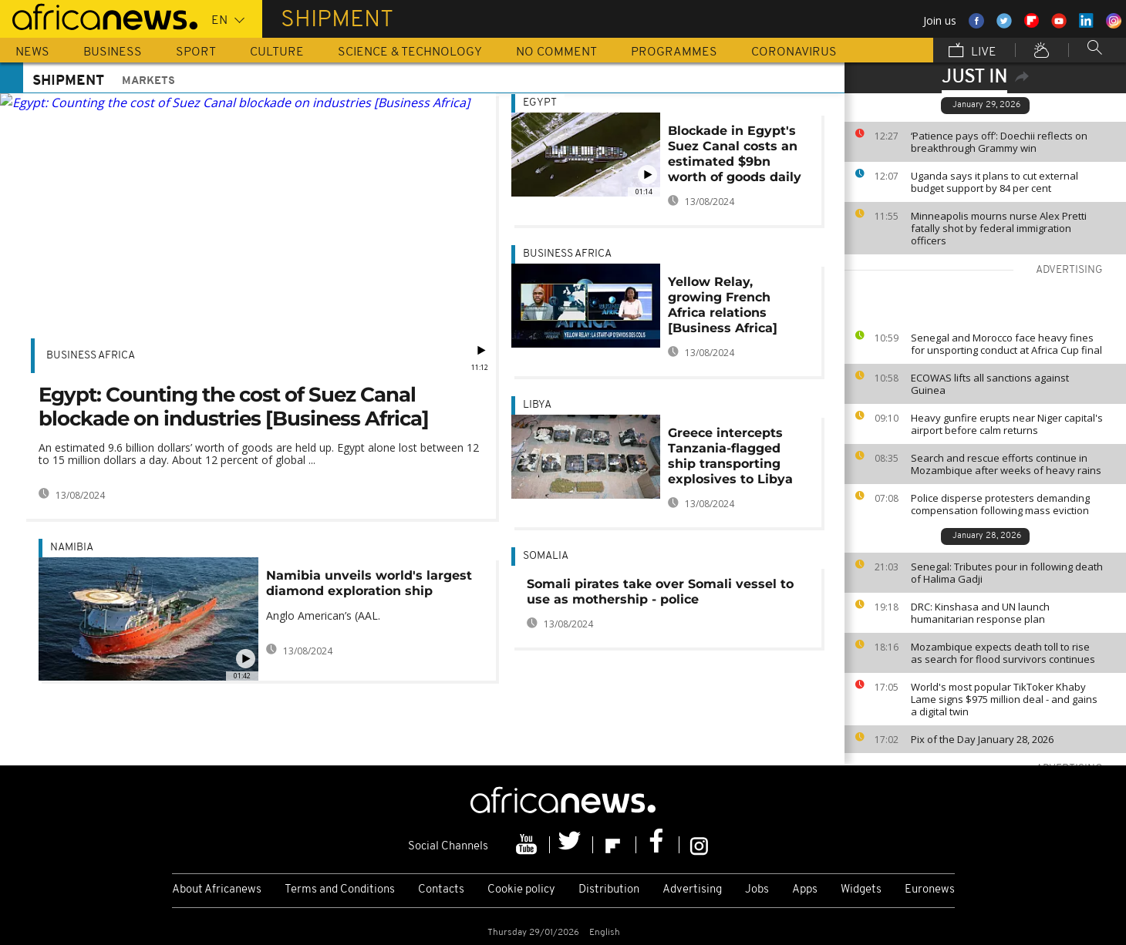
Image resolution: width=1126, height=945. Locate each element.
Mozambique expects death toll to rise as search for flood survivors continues (1003, 653)
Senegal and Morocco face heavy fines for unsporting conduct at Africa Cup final (1006, 343)
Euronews (930, 890)
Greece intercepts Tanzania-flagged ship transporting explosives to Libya (730, 455)
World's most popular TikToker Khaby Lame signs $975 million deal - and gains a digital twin (1004, 699)
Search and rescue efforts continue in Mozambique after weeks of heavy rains (1006, 464)
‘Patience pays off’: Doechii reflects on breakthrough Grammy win (999, 141)
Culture (277, 52)
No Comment (556, 52)
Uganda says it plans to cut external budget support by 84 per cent (994, 182)
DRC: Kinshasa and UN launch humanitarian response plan (980, 612)
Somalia (545, 556)
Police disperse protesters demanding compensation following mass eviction (1000, 504)
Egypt (540, 103)
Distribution (608, 890)
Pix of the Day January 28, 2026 (982, 739)
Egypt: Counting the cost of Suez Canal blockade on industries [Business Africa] (234, 406)
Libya (537, 405)
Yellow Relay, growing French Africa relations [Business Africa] (722, 304)
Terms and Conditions (340, 890)
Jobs (757, 890)
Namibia (71, 547)
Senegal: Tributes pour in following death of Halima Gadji (1007, 572)
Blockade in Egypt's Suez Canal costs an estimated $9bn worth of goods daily (734, 153)
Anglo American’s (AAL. (323, 615)
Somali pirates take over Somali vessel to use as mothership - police (660, 592)
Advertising (692, 890)
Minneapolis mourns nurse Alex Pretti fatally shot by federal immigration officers (999, 228)
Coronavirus (794, 52)
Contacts (441, 890)
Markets (148, 81)
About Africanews (216, 890)
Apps (805, 890)
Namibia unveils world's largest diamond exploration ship (369, 583)
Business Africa (90, 356)
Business (112, 52)
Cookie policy (521, 890)
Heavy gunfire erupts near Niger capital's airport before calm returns (1007, 424)
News (32, 52)
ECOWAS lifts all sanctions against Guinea (990, 384)
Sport (196, 52)
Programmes (674, 52)
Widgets (861, 890)
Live (972, 52)
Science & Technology (410, 52)
